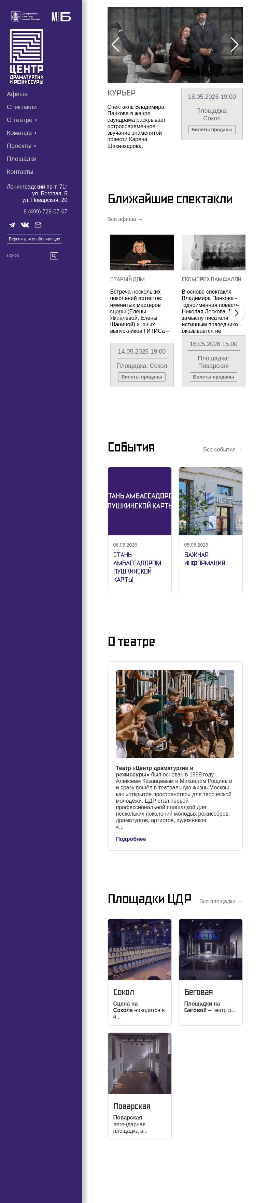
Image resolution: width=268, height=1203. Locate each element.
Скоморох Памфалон (129, 97)
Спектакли (22, 107)
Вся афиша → (125, 262)
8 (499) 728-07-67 (45, 211)
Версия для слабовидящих (34, 239)
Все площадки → (221, 944)
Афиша (17, 94)
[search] (54, 256)
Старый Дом (127, 321)
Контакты (20, 171)
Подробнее (131, 881)
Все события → (222, 492)
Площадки (22, 158)
